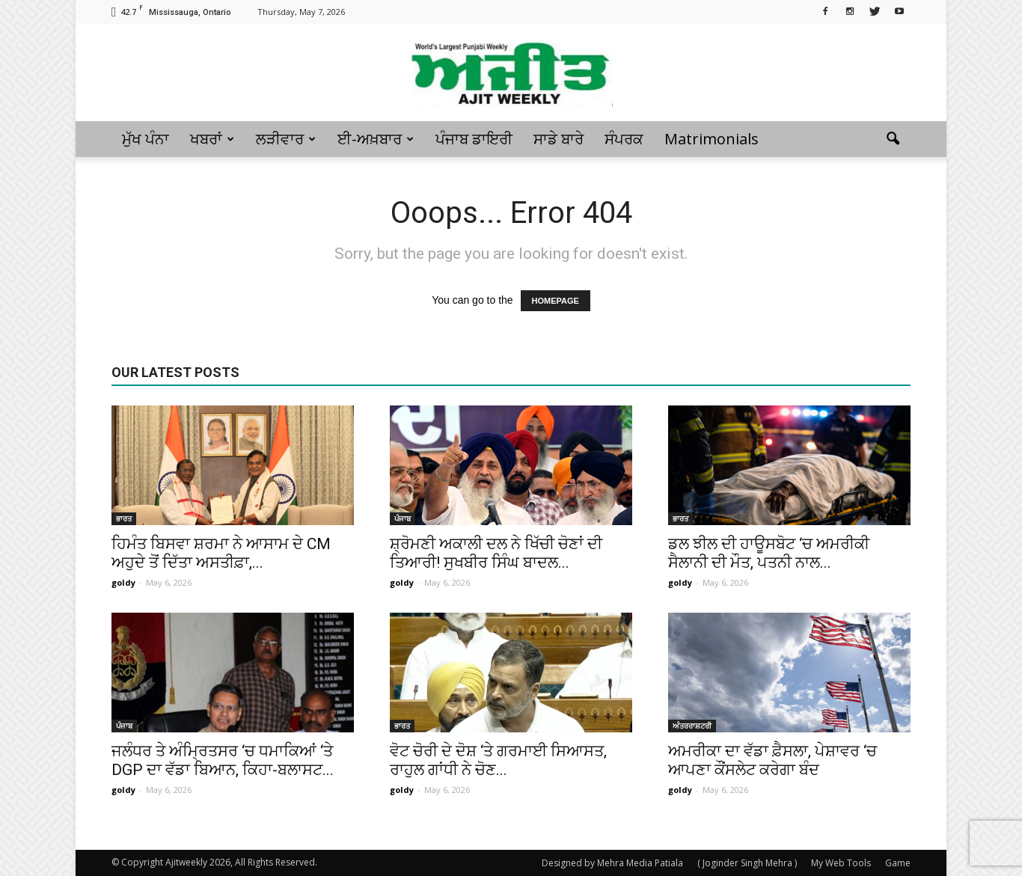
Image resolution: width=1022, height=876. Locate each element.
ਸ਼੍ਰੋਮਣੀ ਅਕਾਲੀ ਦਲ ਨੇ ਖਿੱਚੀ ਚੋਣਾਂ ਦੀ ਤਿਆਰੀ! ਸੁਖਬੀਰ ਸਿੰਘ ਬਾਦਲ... (496, 553)
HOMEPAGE (555, 300)
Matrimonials (711, 139)
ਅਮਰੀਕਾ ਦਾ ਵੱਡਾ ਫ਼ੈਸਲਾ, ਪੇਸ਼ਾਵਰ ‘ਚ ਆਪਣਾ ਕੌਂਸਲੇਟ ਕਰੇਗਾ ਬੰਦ (772, 760)
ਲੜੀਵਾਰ (286, 139)
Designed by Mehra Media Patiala (612, 863)
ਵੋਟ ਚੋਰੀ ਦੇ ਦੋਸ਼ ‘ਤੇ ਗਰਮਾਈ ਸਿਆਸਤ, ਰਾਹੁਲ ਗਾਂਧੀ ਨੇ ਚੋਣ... (498, 760)
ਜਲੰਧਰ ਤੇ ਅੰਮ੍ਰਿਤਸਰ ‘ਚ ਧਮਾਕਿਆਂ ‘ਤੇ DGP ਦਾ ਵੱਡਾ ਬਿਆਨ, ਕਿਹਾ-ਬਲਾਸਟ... (222, 760)
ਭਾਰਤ (124, 518)
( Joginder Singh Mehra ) (747, 863)
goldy (123, 582)
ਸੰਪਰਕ (624, 139)
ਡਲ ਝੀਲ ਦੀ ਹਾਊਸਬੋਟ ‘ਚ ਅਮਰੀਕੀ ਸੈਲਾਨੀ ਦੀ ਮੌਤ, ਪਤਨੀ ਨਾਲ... (768, 553)
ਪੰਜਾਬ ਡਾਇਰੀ (473, 139)
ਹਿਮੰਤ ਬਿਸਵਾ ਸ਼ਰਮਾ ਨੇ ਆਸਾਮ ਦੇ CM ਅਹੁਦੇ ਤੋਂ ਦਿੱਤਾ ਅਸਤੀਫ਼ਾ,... (221, 553)
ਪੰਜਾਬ (402, 518)
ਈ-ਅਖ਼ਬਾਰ (375, 139)
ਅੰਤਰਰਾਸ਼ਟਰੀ (692, 725)
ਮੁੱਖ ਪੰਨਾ (145, 139)
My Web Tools (841, 863)
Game (898, 863)
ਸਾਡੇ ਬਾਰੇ (558, 139)
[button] (893, 139)
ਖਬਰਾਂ (212, 139)
